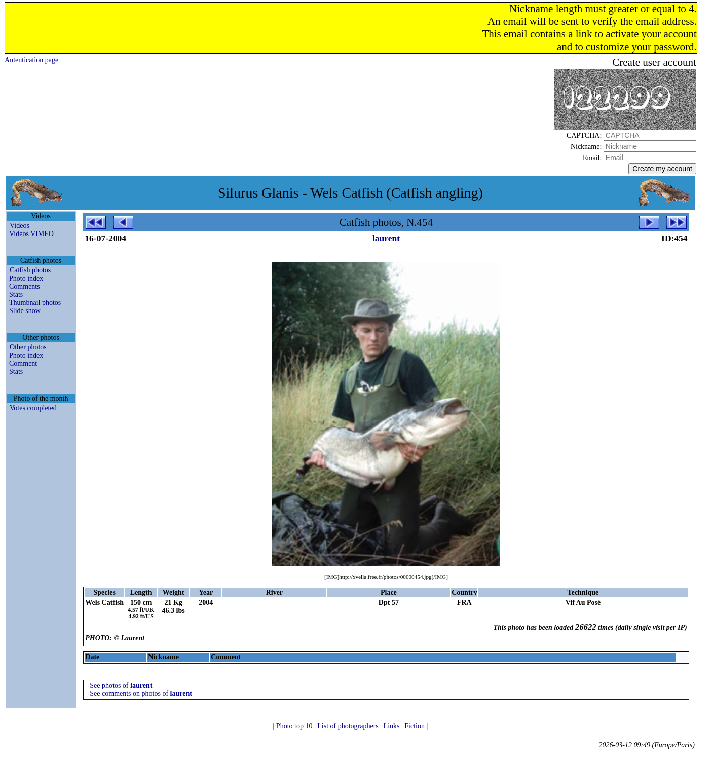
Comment (23, 363)
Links (392, 726)
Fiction (415, 726)
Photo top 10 (295, 726)
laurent (386, 238)
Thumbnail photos (35, 302)
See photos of (121, 685)
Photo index (26, 278)
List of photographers (348, 726)
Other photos (28, 347)
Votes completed (33, 408)
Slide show (25, 311)
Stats (16, 294)
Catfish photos (30, 270)
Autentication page (31, 60)
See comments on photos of (141, 693)
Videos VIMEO (31, 234)
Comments (24, 286)
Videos (19, 225)
